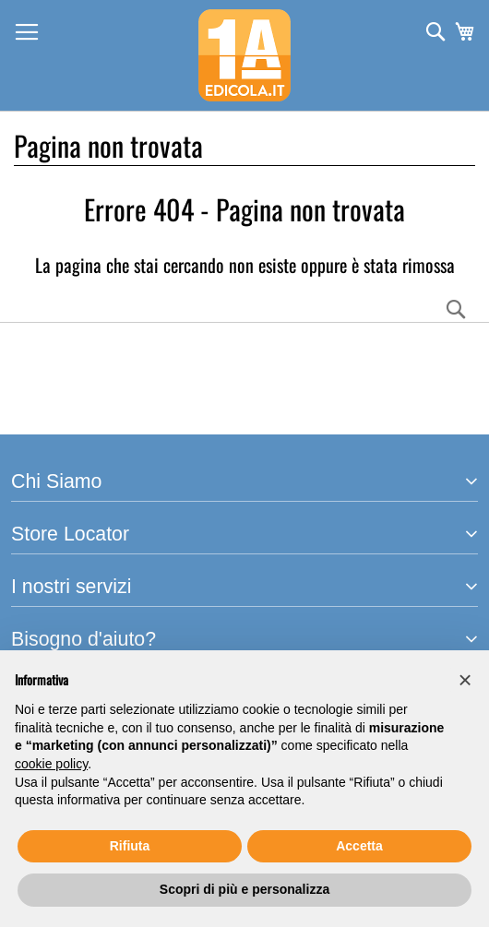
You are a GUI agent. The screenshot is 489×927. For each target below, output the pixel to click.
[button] (465, 680)
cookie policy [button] (51, 763)
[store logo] (244, 55)
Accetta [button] (359, 845)
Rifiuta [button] (130, 845)
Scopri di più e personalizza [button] (244, 889)
